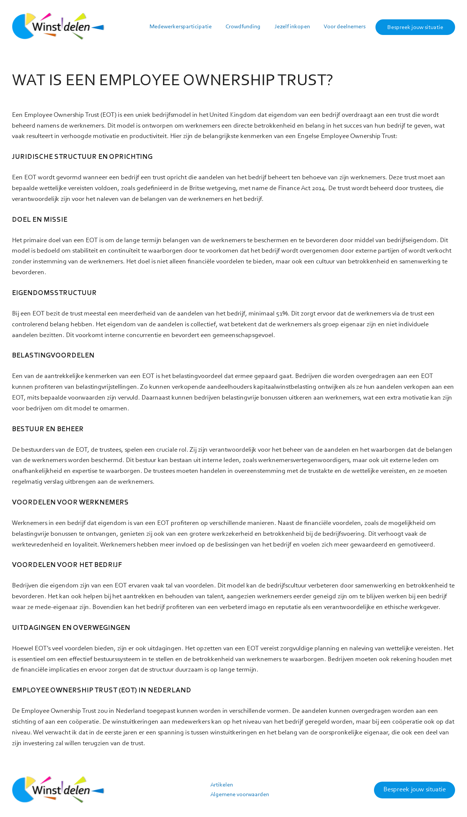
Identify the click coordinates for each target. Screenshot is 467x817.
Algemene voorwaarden (239, 795)
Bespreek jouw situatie (414, 789)
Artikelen (221, 785)
